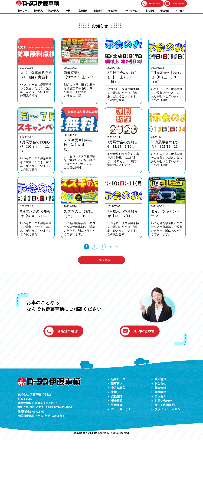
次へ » (114, 307)
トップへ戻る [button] (101, 321)
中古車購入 (53, 10)
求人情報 (149, 10)
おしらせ (160, 444)
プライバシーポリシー (169, 470)
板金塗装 (97, 10)
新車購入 (38, 10)
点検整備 (83, 10)
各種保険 (112, 10)
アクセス (179, 10)
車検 (68, 10)
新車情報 (160, 449)
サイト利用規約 (165, 466)
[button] (152, 3)
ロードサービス (131, 10)
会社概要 (164, 10)
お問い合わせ (163, 462)
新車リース (23, 10)
